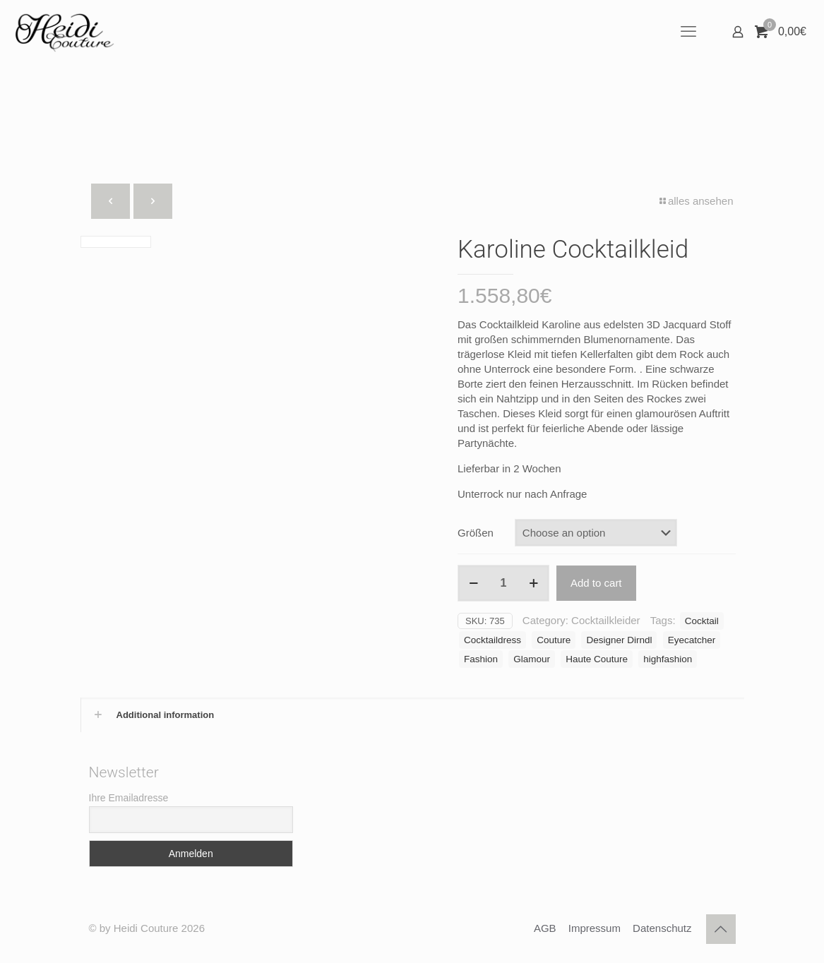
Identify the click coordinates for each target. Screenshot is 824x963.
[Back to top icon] (721, 929)
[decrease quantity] (473, 583)
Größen (476, 533)
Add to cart (596, 583)
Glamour (531, 659)
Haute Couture (597, 659)
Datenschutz (662, 928)
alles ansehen (695, 201)
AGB (545, 928)
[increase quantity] (533, 583)
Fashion (481, 659)
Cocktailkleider (605, 620)
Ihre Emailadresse (129, 797)
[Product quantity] (503, 583)
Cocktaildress (492, 640)
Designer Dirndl (619, 640)
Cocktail (702, 621)
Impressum (594, 928)
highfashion (667, 659)
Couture (554, 640)
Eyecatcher (692, 640)
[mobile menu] (688, 32)
